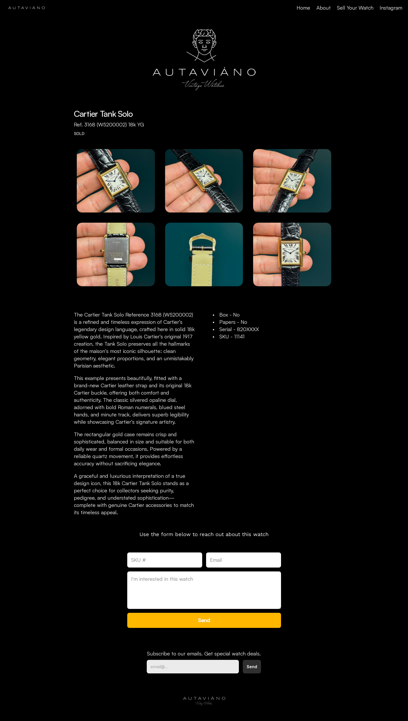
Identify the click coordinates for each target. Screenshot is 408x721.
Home (303, 7)
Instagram (391, 7)
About (323, 7)
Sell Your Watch (355, 7)
